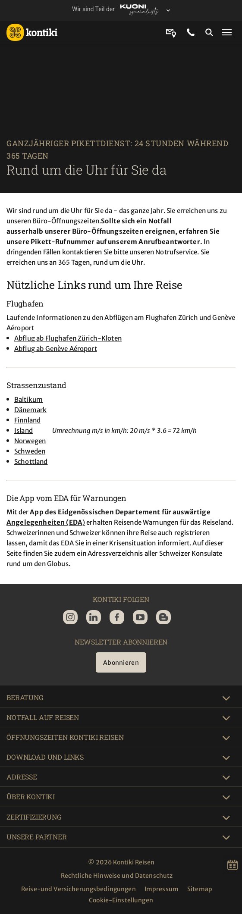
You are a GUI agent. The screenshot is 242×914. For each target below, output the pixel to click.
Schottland (31, 461)
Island (23, 430)
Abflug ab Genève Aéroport (55, 348)
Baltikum (28, 399)
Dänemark (30, 410)
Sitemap (199, 889)
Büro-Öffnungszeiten (65, 221)
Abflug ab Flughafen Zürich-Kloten (68, 338)
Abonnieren (121, 663)
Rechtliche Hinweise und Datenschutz (117, 876)
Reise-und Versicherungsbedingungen (78, 889)
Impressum (162, 889)
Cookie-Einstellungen (121, 900)
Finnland (27, 420)
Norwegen (30, 441)
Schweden (29, 451)
